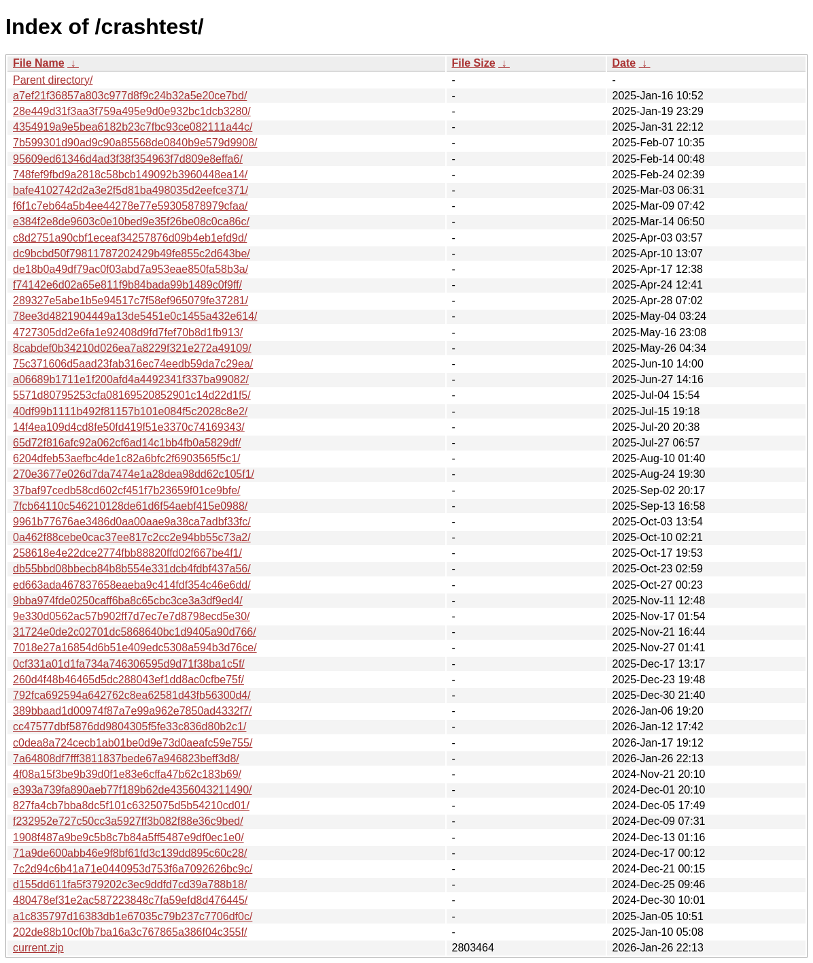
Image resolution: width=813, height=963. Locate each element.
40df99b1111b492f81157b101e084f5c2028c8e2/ (130, 411)
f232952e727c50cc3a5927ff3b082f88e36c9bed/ (128, 821)
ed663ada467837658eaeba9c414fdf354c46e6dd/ (132, 585)
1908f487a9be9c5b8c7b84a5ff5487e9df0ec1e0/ (128, 837)
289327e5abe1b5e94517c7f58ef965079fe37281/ (130, 300)
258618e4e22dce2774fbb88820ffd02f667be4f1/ (127, 553)
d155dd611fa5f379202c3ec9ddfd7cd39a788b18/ (130, 884)
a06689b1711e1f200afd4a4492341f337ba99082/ (131, 379)
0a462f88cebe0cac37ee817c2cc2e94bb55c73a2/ (132, 537)
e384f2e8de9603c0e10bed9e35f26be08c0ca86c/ (131, 221)
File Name (39, 63)
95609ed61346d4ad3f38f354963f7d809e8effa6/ (128, 159)
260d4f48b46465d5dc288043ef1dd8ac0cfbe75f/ (128, 679)
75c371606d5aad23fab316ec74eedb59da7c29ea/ (133, 364)
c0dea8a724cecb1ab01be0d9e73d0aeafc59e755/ (132, 743)
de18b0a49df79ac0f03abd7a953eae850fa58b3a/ (130, 269)
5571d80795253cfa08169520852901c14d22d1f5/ (132, 395)
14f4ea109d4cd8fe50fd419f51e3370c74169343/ (129, 427)
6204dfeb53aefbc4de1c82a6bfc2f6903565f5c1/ (127, 458)
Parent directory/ (52, 80)
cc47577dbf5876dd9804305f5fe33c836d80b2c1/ (129, 726)
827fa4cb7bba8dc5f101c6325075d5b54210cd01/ (131, 805)
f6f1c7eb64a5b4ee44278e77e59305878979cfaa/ (130, 206)
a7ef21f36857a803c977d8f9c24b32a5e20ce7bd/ (130, 95)
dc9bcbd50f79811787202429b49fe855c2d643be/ (131, 253)
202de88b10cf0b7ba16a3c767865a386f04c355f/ (130, 932)
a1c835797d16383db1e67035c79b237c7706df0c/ (132, 916)
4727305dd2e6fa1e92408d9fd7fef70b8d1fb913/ (128, 332)
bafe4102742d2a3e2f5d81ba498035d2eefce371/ (130, 190)
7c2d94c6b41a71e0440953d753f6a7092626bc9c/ (132, 869)
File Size (474, 63)
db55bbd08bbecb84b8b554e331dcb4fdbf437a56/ (132, 568)
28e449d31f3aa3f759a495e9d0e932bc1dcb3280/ (132, 111)
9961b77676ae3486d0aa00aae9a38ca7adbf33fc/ (132, 521)
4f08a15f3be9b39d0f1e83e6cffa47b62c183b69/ (127, 774)
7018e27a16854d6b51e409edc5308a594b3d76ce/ (135, 647)
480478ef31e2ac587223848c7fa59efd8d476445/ (130, 900)
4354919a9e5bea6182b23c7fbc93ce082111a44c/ (132, 127)
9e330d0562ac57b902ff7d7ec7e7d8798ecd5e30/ (131, 616)
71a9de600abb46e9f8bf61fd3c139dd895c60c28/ (130, 853)
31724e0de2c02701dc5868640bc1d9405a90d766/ (134, 632)
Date (624, 63)
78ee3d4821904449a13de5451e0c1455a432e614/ (135, 316)
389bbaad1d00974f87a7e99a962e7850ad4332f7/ (132, 711)
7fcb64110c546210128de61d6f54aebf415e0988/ (130, 506)
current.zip (38, 947)
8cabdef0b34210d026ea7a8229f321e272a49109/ (132, 348)
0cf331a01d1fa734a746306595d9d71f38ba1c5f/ (129, 664)
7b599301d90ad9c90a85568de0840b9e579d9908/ (135, 142)
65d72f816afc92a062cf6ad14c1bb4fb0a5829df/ (127, 442)
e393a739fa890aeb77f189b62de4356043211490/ (132, 790)
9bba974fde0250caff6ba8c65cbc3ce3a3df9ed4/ (128, 600)
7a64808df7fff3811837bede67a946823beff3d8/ (126, 758)
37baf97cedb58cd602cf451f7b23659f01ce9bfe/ (127, 490)
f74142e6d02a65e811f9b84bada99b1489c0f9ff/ (127, 285)
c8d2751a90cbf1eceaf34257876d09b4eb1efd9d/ (130, 238)
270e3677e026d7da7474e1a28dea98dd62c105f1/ (133, 474)
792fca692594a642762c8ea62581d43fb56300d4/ (132, 695)
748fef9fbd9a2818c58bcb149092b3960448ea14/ (130, 174)
